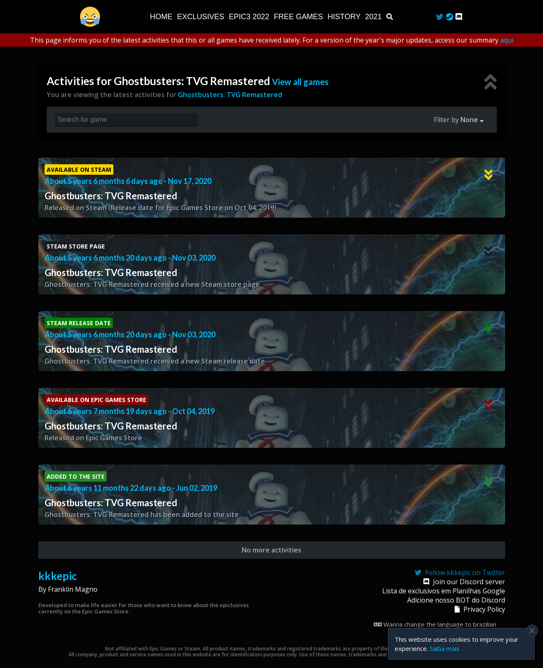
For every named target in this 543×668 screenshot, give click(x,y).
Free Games (299, 17)
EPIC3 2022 (250, 17)
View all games (300, 82)
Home (162, 17)
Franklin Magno (73, 589)
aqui (506, 40)
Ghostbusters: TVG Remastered (230, 94)
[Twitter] (439, 16)
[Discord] (458, 16)
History (345, 17)
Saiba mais (445, 648)
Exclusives (201, 17)
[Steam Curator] (449, 16)
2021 (374, 17)
